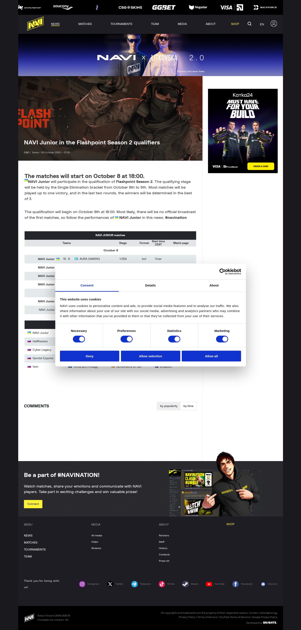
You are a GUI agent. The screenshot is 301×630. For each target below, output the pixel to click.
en (262, 24)
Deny (90, 356)
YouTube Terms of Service (234, 617)
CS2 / (27, 152)
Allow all (211, 356)
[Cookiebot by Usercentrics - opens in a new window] (222, 271)
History (163, 548)
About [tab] (214, 285)
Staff (161, 542)
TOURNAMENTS (35, 549)
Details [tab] (150, 285)
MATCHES (30, 542)
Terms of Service (207, 617)
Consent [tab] (86, 285)
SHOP (230, 524)
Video (94, 542)
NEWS (28, 535)
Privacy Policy (187, 617)
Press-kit (164, 561)
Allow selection (150, 356)
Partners (164, 535)
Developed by (261, 623)
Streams (96, 548)
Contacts (164, 554)
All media (96, 535)
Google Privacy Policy (264, 617)
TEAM (28, 556)
